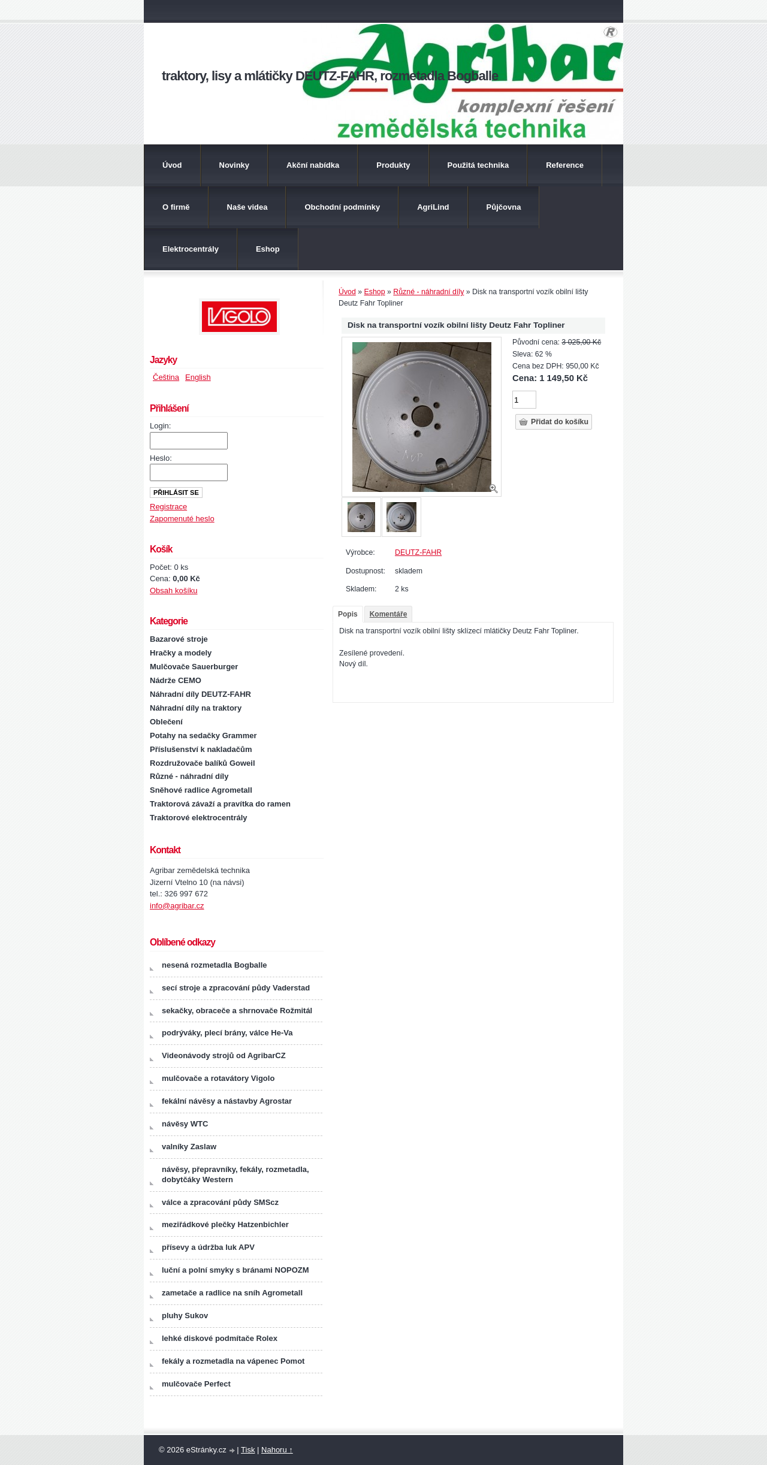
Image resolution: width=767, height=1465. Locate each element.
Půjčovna (504, 207)
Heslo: (161, 458)
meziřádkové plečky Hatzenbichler (225, 1224)
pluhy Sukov (185, 1315)
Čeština (166, 377)
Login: (160, 425)
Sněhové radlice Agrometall (201, 790)
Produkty (393, 165)
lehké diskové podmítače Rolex (219, 1338)
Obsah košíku (174, 590)
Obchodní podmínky (342, 207)
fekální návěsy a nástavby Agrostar (227, 1101)
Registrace (168, 506)
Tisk (248, 1449)
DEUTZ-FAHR (418, 552)
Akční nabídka (312, 165)
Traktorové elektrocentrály (198, 817)
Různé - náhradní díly (428, 292)
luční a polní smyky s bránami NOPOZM (235, 1269)
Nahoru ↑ (277, 1449)
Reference (565, 165)
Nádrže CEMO (175, 680)
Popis (348, 614)
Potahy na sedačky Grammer (203, 735)
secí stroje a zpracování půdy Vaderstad (236, 987)
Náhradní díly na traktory (195, 707)
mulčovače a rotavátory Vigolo (218, 1078)
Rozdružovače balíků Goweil (202, 763)
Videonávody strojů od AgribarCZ (224, 1055)
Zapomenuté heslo (182, 518)
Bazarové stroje (179, 639)
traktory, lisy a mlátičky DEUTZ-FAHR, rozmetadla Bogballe (330, 75)
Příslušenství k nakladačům (201, 749)
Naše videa (247, 207)
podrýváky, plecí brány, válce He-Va (227, 1032)
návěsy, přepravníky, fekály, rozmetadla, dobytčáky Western (235, 1174)
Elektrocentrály (190, 248)
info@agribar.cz (177, 905)
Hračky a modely (181, 652)
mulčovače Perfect (196, 1383)
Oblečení (166, 721)
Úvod (172, 165)
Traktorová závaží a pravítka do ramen (220, 803)
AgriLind (433, 207)
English (198, 377)
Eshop (268, 248)
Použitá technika (478, 165)
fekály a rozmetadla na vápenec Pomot (233, 1361)
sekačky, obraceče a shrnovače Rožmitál (237, 1010)
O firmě (176, 207)
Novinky (234, 165)
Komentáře (388, 614)
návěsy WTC (185, 1123)
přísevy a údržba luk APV (208, 1247)
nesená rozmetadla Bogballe (214, 964)
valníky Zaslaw (189, 1146)
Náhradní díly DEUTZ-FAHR (200, 694)
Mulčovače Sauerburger (194, 666)
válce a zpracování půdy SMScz (220, 1202)
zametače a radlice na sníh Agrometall (232, 1292)
